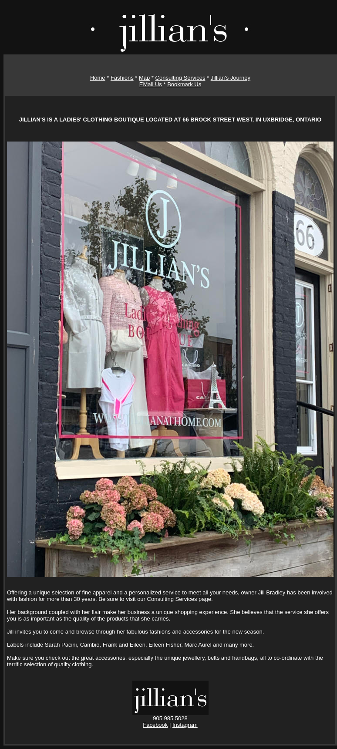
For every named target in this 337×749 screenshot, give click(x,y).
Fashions (122, 77)
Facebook (155, 725)
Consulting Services (180, 77)
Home (97, 77)
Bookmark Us (184, 84)
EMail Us (150, 84)
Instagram (185, 725)
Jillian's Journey (230, 77)
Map (144, 77)
